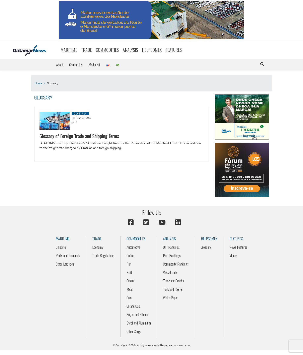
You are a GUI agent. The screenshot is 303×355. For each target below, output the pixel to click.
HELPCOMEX (152, 50)
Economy (97, 247)
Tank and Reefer (173, 289)
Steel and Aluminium (139, 323)
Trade (86, 50)
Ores (129, 297)
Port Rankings (172, 255)
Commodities (107, 50)
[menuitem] (69, 50)
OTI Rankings (171, 247)
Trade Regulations (103, 255)
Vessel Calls (170, 272)
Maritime (69, 50)
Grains (130, 280)
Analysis (130, 50)
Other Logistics (65, 264)
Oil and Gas (133, 306)
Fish (129, 264)
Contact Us (76, 64)
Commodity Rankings (176, 264)
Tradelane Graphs (173, 280)
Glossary (206, 247)
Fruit (129, 272)
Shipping (61, 247)
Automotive (133, 247)
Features (174, 50)
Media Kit (94, 64)
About (59, 64)
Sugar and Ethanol (138, 314)
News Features (238, 247)
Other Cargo (134, 331)
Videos (233, 255)
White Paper (170, 297)
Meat (130, 289)
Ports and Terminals (68, 255)
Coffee (130, 255)
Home (38, 83)
